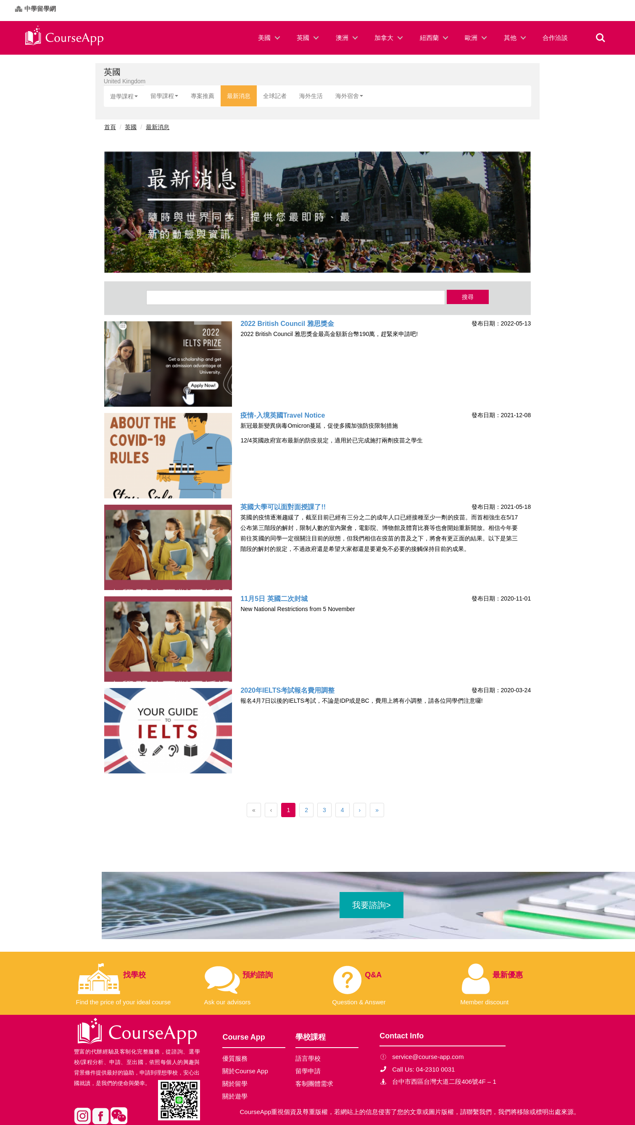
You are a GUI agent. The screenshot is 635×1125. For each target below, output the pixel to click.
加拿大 (383, 37)
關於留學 (235, 1083)
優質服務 (235, 1058)
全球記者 (275, 96)
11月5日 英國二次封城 (273, 598)
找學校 (134, 975)
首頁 (110, 127)
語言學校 (308, 1058)
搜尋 (468, 297)
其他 (510, 37)
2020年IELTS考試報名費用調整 (287, 690)
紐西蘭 (429, 37)
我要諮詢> (371, 905)
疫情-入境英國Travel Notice (282, 415)
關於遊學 (235, 1096)
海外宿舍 (349, 96)
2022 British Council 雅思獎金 (287, 323)
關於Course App (245, 1071)
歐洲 (471, 37)
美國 (264, 37)
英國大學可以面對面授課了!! (283, 507)
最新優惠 (508, 975)
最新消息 (238, 96)
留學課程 (164, 96)
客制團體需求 (314, 1083)
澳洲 (342, 37)
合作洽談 (555, 37)
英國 (303, 37)
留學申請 (308, 1071)
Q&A (373, 975)
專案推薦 (202, 96)
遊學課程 (124, 96)
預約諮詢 (257, 975)
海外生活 (311, 96)
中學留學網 (40, 8)
